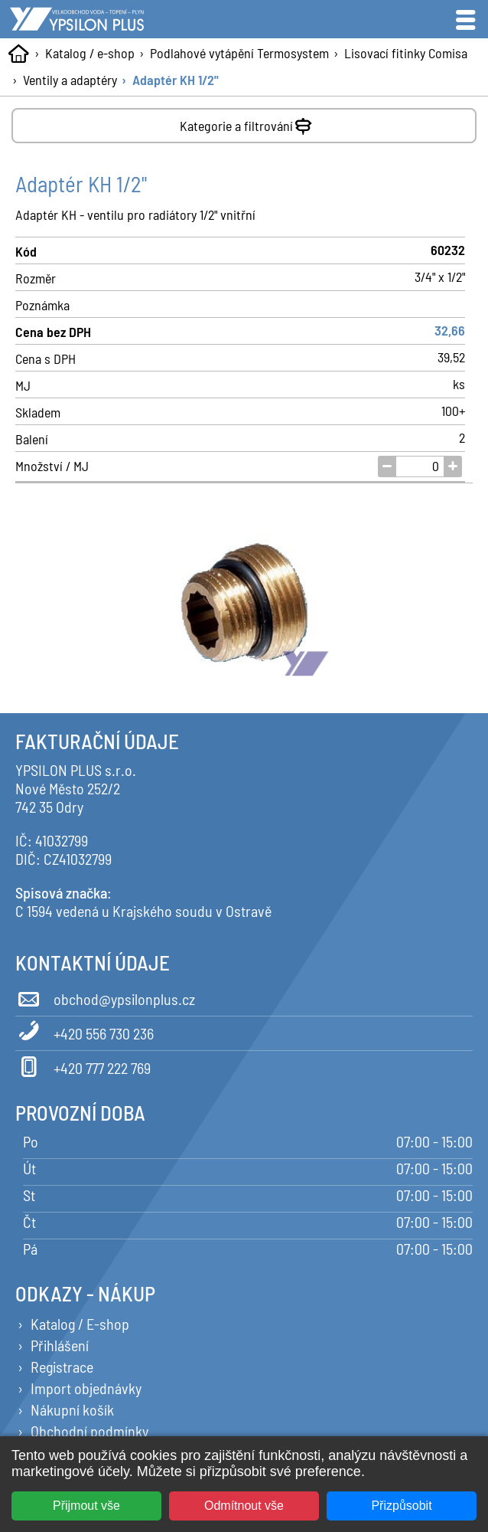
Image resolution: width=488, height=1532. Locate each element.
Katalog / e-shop (90, 52)
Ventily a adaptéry (70, 79)
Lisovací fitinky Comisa (405, 52)
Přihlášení (60, 1345)
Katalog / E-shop (80, 1323)
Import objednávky (86, 1388)
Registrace (62, 1366)
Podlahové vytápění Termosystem (239, 52)
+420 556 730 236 (84, 1031)
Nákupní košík (72, 1409)
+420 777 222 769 (83, 1065)
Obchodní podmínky (89, 1431)
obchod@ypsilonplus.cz (105, 996)
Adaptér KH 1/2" (175, 79)
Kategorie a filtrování (247, 123)
